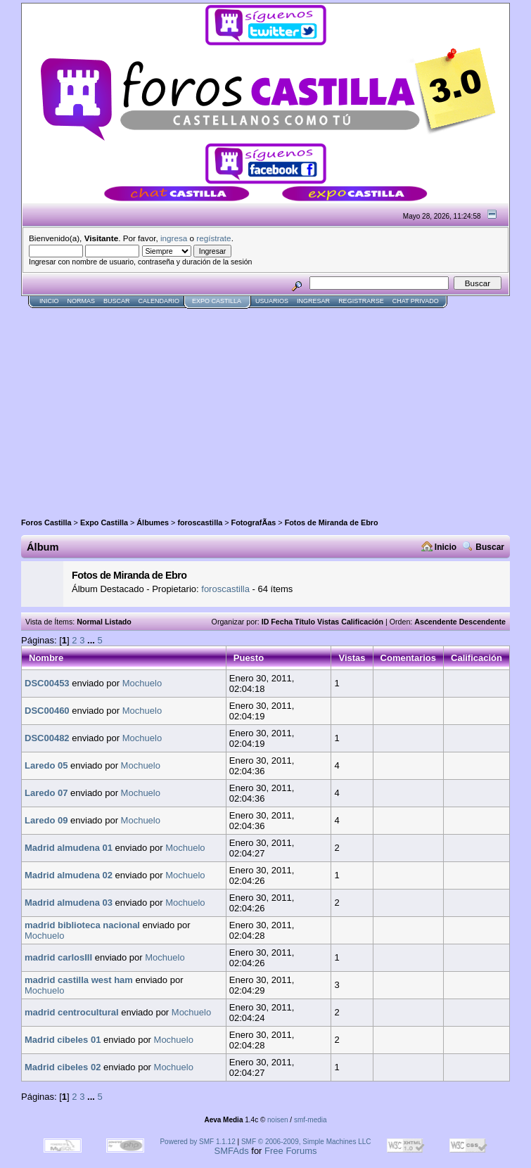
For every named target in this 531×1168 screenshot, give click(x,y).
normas (82, 300)
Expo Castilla (216, 300)
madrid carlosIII (58, 957)
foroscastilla (199, 522)
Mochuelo (142, 683)
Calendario (159, 300)
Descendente (482, 621)
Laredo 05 (46, 765)
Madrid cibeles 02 (63, 1067)
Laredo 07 (46, 793)
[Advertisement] (185, 407)
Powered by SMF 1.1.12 (197, 1141)
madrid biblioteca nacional (82, 925)
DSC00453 (47, 683)
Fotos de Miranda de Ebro (331, 522)
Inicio (49, 300)
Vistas (328, 621)
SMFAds (232, 1150)
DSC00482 (47, 738)
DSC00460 (47, 710)
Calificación (362, 621)
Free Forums (290, 1150)
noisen (277, 1120)
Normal (90, 621)
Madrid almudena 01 (69, 847)
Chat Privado (415, 300)
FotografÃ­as (253, 522)
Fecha (282, 621)
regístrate (213, 238)
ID (265, 621)
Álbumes (152, 522)
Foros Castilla (46, 522)
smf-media (310, 1120)
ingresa (173, 238)
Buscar (116, 300)
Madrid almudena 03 (69, 902)
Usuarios (271, 300)
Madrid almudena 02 (69, 875)
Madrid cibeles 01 (63, 1039)
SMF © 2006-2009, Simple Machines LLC (306, 1141)
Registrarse (361, 300)
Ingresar (313, 300)
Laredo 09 (46, 820)
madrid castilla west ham (79, 980)
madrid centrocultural (72, 1012)
